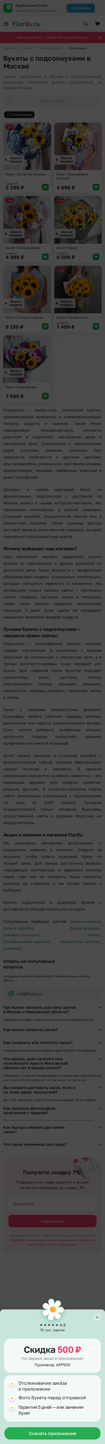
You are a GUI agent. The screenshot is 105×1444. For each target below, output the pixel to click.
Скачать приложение (52, 1433)
